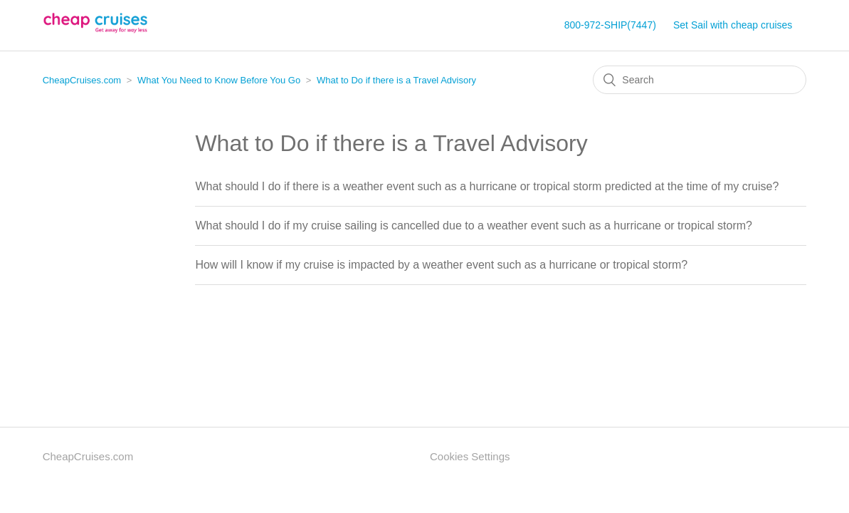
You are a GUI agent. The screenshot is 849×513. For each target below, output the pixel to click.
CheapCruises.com (82, 80)
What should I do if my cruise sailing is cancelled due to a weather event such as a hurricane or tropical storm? (473, 225)
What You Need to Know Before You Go (218, 80)
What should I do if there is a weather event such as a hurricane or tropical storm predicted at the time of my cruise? (487, 186)
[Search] (699, 80)
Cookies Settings (470, 456)
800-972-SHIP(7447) (610, 25)
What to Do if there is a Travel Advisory (396, 80)
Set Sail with (732, 25)
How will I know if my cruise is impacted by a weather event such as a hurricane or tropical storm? (441, 265)
